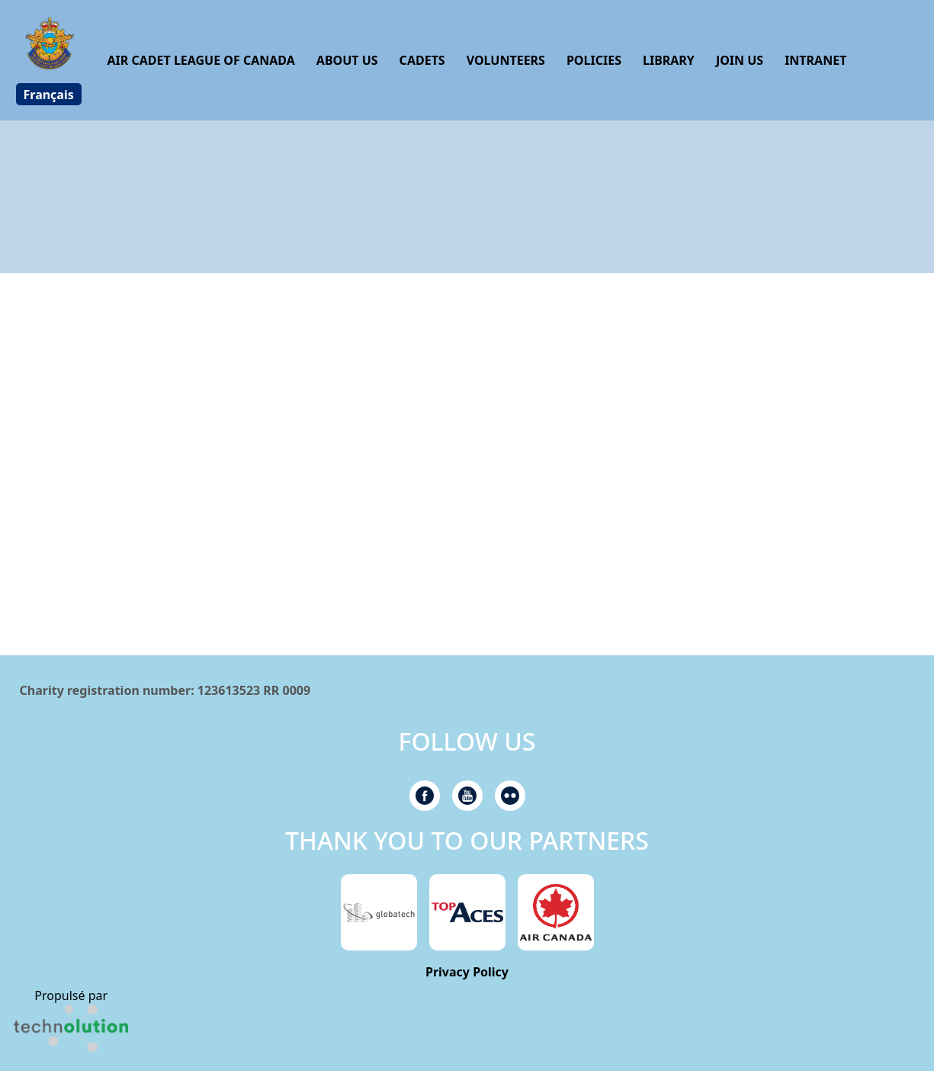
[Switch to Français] (49, 94)
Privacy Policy (467, 971)
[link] (71, 1028)
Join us (739, 60)
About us (347, 60)
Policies (593, 60)
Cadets (422, 60)
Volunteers (506, 60)
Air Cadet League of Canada (201, 60)
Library (669, 60)
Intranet (815, 60)
